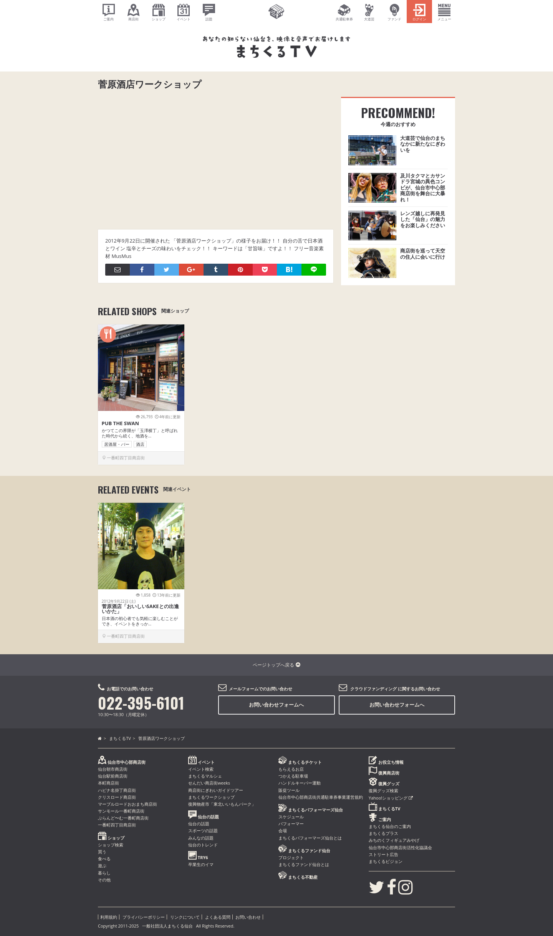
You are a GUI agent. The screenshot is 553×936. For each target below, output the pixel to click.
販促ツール (289, 790)
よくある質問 (217, 917)
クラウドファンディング (373, 689)
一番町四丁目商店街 (117, 825)
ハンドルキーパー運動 (299, 783)
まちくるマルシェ (205, 776)
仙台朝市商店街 (112, 769)
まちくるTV (120, 738)
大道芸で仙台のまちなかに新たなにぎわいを (422, 144)
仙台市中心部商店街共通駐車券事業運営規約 (320, 797)
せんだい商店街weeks (209, 783)
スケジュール (291, 817)
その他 (104, 880)
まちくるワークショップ (211, 797)
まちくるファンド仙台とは (303, 864)
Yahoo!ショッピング (391, 798)
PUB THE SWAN (120, 423)
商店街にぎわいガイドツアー (215, 790)
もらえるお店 (291, 769)
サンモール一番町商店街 (121, 811)
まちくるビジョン (385, 861)
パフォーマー (291, 823)
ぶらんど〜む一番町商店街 (123, 818)
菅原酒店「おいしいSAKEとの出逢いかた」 (140, 609)
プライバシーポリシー (144, 917)
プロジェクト (291, 857)
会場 (282, 830)
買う (102, 852)
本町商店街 (108, 783)
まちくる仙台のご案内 (390, 826)
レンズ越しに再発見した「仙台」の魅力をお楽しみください (422, 219)
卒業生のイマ (201, 864)
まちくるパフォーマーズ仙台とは (310, 838)
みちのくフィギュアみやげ (394, 840)
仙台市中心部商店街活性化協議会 (400, 847)
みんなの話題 (201, 838)
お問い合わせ (248, 917)
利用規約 (108, 917)
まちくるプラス (383, 833)
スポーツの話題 (203, 830)
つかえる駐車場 (293, 776)
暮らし (104, 873)
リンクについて (185, 917)
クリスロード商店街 (117, 797)
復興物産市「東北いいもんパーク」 (222, 804)
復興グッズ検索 (383, 790)
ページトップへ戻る (276, 665)
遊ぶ (102, 865)
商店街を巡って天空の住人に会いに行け (422, 253)
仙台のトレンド (203, 845)
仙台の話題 (198, 823)
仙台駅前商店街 (112, 776)
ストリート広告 (383, 854)
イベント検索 (201, 769)
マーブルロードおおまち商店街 (127, 804)
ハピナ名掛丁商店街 (117, 790)
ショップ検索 (110, 845)
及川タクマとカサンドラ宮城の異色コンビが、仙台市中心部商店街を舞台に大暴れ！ (422, 187)
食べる (104, 858)
